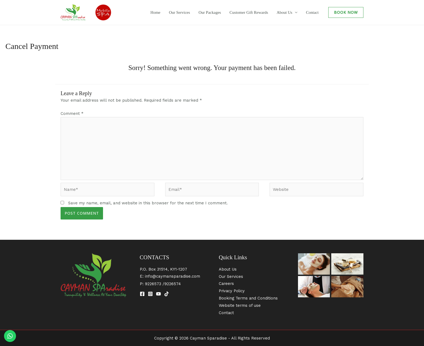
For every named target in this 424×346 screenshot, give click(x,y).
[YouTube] (158, 294)
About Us (289, 12)
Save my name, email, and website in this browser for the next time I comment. (148, 203)
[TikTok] (166, 294)
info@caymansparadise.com (172, 276)
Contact (313, 12)
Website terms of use (240, 305)
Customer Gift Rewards (256, 12)
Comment (72, 113)
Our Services (193, 12)
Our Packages (221, 12)
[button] (345, 12)
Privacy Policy (232, 291)
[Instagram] (150, 294)
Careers (227, 284)
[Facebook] (142, 294)
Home (173, 12)
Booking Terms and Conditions (249, 298)
